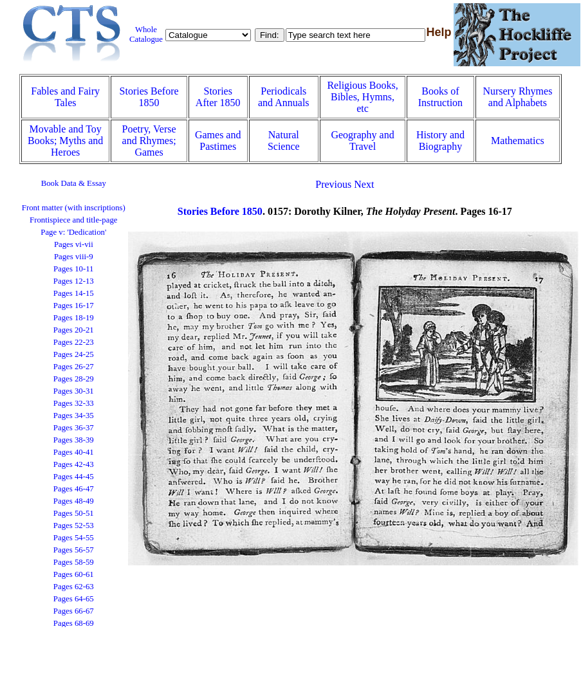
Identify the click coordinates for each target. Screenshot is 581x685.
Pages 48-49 (73, 501)
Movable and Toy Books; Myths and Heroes (65, 140)
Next (364, 184)
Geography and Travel (362, 140)
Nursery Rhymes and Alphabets (517, 97)
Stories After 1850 (218, 97)
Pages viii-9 (73, 256)
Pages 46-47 (73, 488)
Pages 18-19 (73, 317)
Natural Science (284, 140)
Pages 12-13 (73, 281)
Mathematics (517, 140)
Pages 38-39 (73, 439)
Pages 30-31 (73, 391)
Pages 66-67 (73, 611)
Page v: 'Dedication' (73, 232)
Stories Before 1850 (149, 97)
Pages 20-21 (73, 329)
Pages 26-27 (73, 366)
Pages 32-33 (73, 403)
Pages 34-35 (73, 415)
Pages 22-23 (73, 342)
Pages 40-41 (73, 452)
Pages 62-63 (73, 586)
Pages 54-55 (73, 537)
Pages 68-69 (73, 623)
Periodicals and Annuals (283, 97)
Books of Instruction (440, 97)
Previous (333, 184)
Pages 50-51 (73, 513)
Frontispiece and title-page (73, 219)
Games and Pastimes (218, 140)
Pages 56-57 (73, 549)
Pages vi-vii (73, 244)
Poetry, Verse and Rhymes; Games (149, 140)
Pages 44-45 (73, 476)
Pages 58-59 (73, 562)
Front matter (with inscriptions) (73, 207)
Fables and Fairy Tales (65, 97)
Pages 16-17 (73, 305)
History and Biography (440, 140)
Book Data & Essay (73, 183)
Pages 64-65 (73, 598)
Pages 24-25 (73, 354)
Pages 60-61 (73, 574)
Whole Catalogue (146, 34)
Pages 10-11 (73, 268)
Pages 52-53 (73, 525)
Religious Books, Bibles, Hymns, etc (362, 97)
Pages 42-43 (73, 464)
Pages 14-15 (73, 293)
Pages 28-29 (73, 378)
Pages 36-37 (73, 427)
